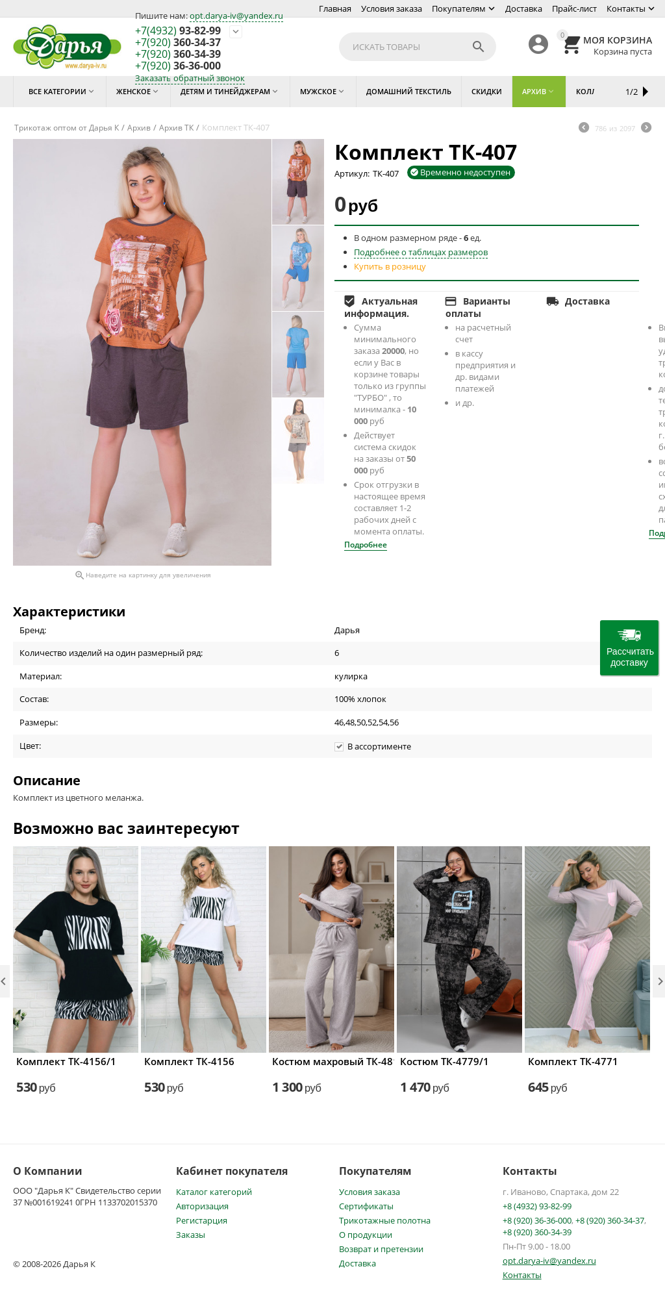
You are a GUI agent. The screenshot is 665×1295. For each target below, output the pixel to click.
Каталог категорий (214, 1192)
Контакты (626, 8)
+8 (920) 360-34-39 (537, 1232)
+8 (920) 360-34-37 (609, 1220)
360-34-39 (178, 54)
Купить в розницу (390, 266)
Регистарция (201, 1220)
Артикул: (352, 173)
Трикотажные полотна (385, 1220)
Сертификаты (366, 1206)
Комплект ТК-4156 (189, 1061)
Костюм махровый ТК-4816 (331, 1061)
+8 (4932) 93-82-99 (537, 1206)
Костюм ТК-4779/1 (444, 1061)
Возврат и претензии (381, 1249)
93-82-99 (178, 31)
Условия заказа (391, 8)
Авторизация (202, 1206)
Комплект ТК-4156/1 (66, 1061)
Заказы (190, 1234)
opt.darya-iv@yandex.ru (236, 15)
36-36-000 (178, 66)
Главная (335, 8)
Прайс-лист (574, 8)
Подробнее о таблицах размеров (421, 252)
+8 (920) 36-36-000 (537, 1220)
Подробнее (365, 544)
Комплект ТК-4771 (573, 1061)
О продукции (365, 1234)
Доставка (523, 8)
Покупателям (459, 8)
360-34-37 (178, 43)
